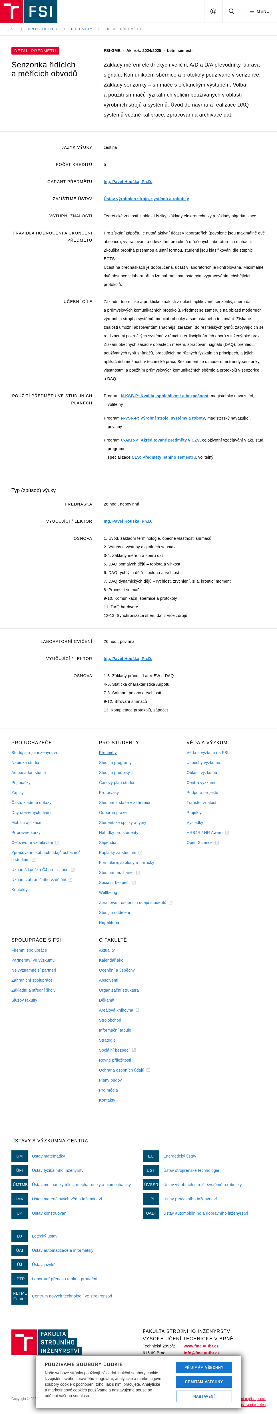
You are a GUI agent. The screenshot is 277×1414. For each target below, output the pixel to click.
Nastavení (204, 1396)
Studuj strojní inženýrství (34, 752)
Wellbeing (108, 892)
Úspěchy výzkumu (203, 762)
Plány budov (110, 1080)
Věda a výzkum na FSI (207, 752)
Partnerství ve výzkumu (33, 960)
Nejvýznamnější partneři (33, 970)
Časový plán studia (116, 782)
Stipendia (108, 842)
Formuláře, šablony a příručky (126, 862)
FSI (12, 29)
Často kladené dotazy (31, 802)
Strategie (107, 1040)
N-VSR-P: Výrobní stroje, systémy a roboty (163, 418)
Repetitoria (109, 922)
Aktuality (107, 950)
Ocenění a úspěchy (117, 970)
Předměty (81, 29)
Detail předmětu (123, 29)
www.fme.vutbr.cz (201, 1346)
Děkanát (107, 1000)
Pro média (108, 1090)
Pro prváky (109, 792)
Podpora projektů (202, 792)
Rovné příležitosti (115, 1060)
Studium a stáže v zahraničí (124, 802)
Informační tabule (115, 1030)
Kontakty (19, 889)
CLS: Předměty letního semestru (164, 457)
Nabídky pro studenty (118, 832)
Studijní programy (115, 762)
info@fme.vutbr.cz (202, 1353)
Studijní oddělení (114, 912)
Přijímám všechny (204, 1367)
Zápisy (17, 792)
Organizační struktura (119, 990)
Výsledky (194, 822)
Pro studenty (43, 29)
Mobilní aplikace (26, 822)
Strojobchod (110, 1020)
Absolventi (108, 980)
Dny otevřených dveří (31, 812)
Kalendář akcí (112, 960)
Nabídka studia (25, 762)
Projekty (194, 812)
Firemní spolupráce (29, 950)
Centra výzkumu (201, 782)
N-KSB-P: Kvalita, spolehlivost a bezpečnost (164, 396)
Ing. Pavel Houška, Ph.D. (128, 181)
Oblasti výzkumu (201, 772)
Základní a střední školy (33, 990)
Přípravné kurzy (26, 832)
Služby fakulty (24, 1000)
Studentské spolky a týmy (122, 822)
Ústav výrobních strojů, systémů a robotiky (146, 198)
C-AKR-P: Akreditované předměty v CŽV (160, 440)
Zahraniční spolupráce (32, 980)
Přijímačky (21, 782)
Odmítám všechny (204, 1381)
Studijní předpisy (114, 772)
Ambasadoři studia (28, 772)
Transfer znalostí (202, 802)
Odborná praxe (113, 812)
